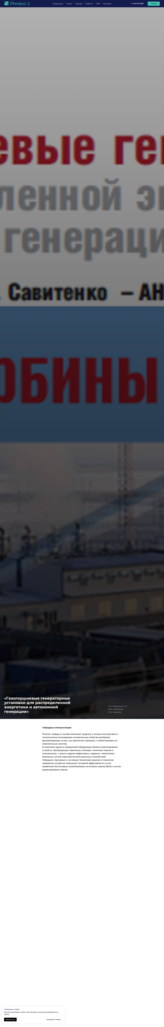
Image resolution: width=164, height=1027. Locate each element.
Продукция (58, 4)
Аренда (78, 4)
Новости (89, 4)
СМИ (98, 4)
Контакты (107, 4)
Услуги (69, 4)
